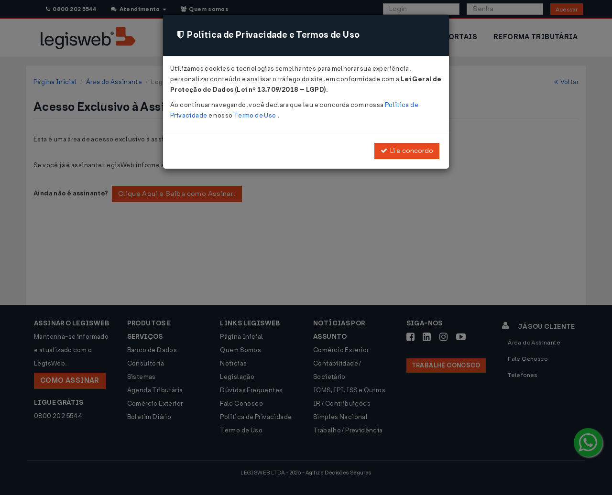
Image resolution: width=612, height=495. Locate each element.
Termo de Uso (255, 115)
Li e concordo (407, 150)
